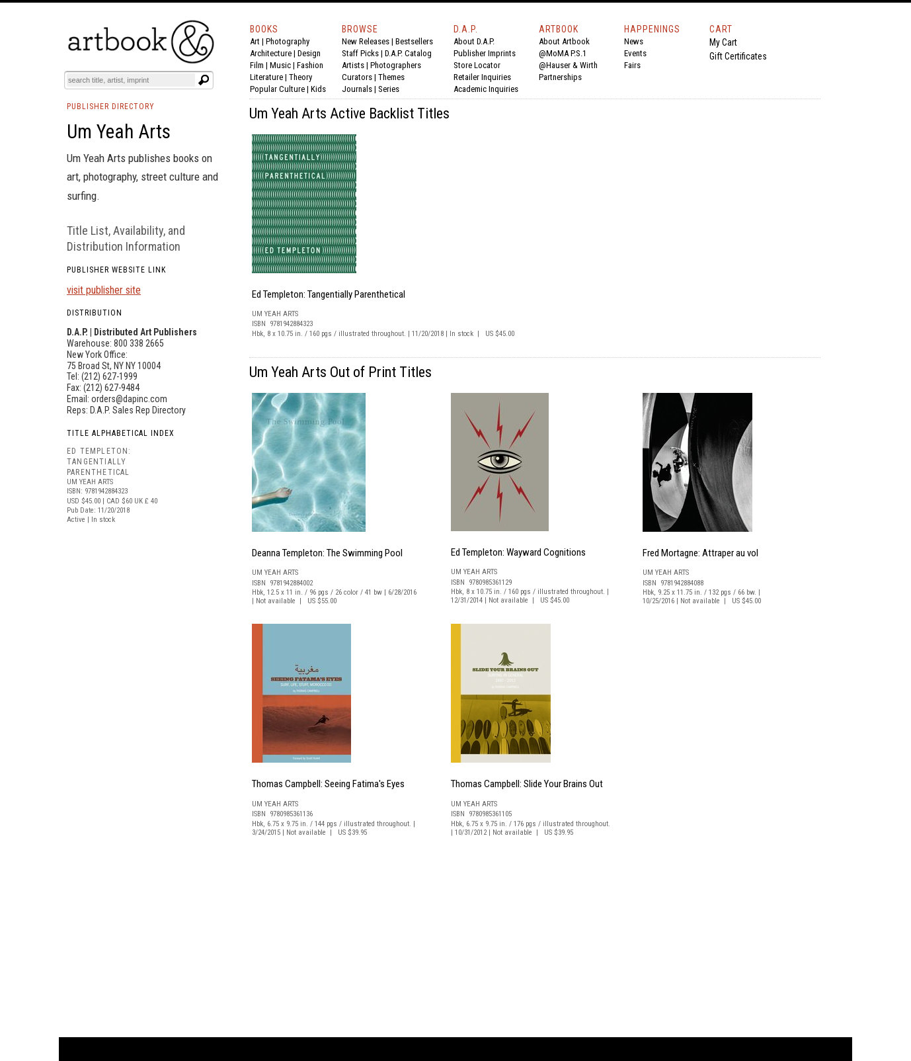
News (633, 41)
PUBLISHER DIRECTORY (111, 106)
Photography (287, 41)
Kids (318, 89)
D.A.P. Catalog (408, 53)
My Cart (723, 42)
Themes (391, 77)
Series (388, 89)
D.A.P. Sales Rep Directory (138, 410)
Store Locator (477, 65)
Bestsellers (414, 41)
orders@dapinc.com (129, 399)
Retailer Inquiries (482, 77)
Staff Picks (360, 53)
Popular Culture (277, 89)
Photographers (395, 65)
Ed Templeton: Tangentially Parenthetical (328, 294)
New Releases (365, 41)
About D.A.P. (474, 41)
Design (309, 53)
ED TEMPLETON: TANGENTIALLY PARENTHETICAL (99, 461)
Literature (266, 77)
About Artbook (564, 41)
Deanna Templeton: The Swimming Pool (327, 553)
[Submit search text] (203, 80)
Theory (300, 77)
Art (255, 41)
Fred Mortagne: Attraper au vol (700, 553)
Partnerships (560, 77)
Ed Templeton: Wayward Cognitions (518, 552)
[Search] (131, 80)
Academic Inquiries (486, 89)
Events (635, 53)
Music (280, 65)
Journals (357, 89)
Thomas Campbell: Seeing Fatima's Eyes (328, 784)
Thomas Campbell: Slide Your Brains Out (527, 784)
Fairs (632, 65)
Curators (357, 77)
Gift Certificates (738, 56)
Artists (353, 65)
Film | (260, 65)
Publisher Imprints (485, 53)
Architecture (271, 53)
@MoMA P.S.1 (562, 53)
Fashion (310, 65)
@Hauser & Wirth (568, 65)
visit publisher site (104, 290)
